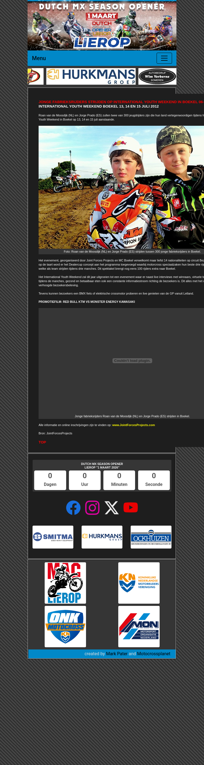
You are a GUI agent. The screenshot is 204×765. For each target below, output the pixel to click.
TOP (42, 442)
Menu (39, 58)
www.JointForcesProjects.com (133, 425)
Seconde (153, 484)
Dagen (50, 484)
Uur (84, 484)
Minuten (119, 484)
